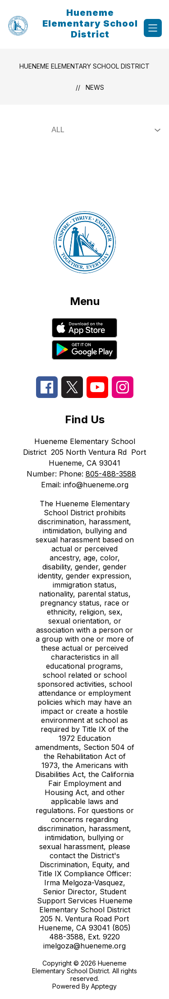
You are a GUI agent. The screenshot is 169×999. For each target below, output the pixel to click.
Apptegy (104, 986)
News (95, 87)
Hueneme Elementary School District (84, 66)
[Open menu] (153, 28)
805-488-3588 (111, 473)
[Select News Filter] (104, 130)
